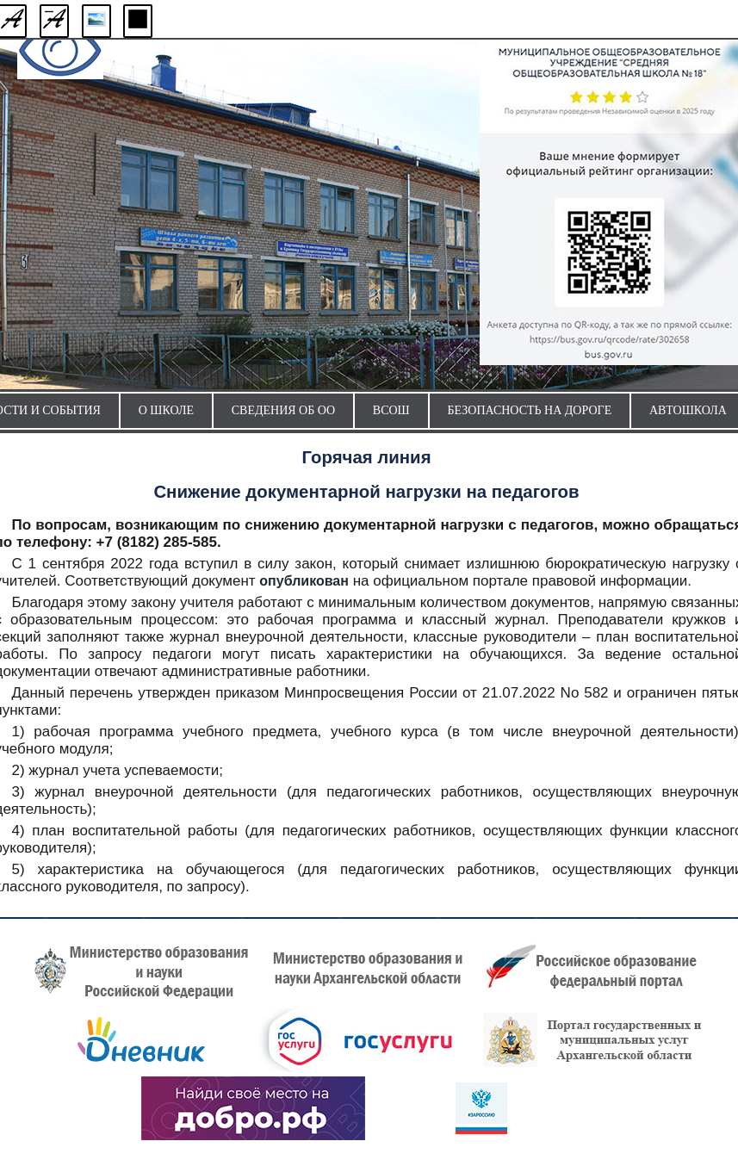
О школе (166, 410)
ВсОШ (391, 410)
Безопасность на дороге (530, 410)
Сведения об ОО (283, 410)
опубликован (304, 581)
